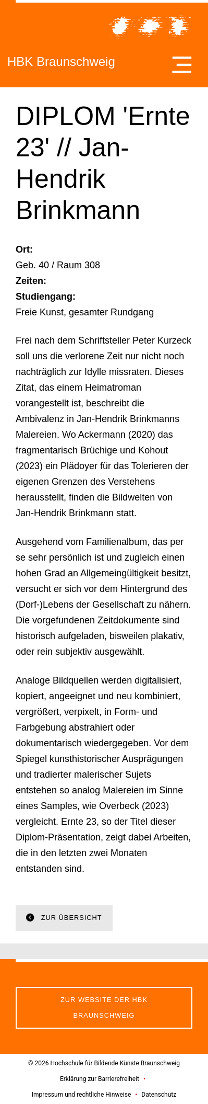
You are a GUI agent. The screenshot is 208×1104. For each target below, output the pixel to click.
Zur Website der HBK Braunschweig (104, 1007)
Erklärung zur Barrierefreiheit (99, 1079)
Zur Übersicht (70, 917)
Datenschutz (158, 1094)
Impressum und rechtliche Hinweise (81, 1094)
